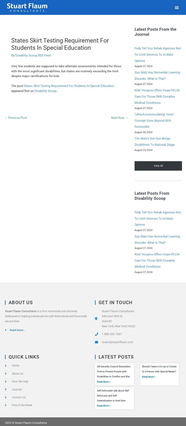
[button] (176, 7)
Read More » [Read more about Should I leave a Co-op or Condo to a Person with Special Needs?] (148, 374)
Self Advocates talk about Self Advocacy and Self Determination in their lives (113, 393)
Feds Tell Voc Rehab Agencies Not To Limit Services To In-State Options (158, 54)
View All (158, 164)
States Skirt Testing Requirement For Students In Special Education (69, 86)
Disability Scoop (45, 91)
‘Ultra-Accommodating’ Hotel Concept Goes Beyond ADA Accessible (154, 119)
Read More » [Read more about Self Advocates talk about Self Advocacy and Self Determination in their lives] (103, 403)
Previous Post (15, 118)
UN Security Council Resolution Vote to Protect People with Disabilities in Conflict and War (114, 369)
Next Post (119, 118)
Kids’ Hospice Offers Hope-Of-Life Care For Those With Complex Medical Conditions (157, 96)
